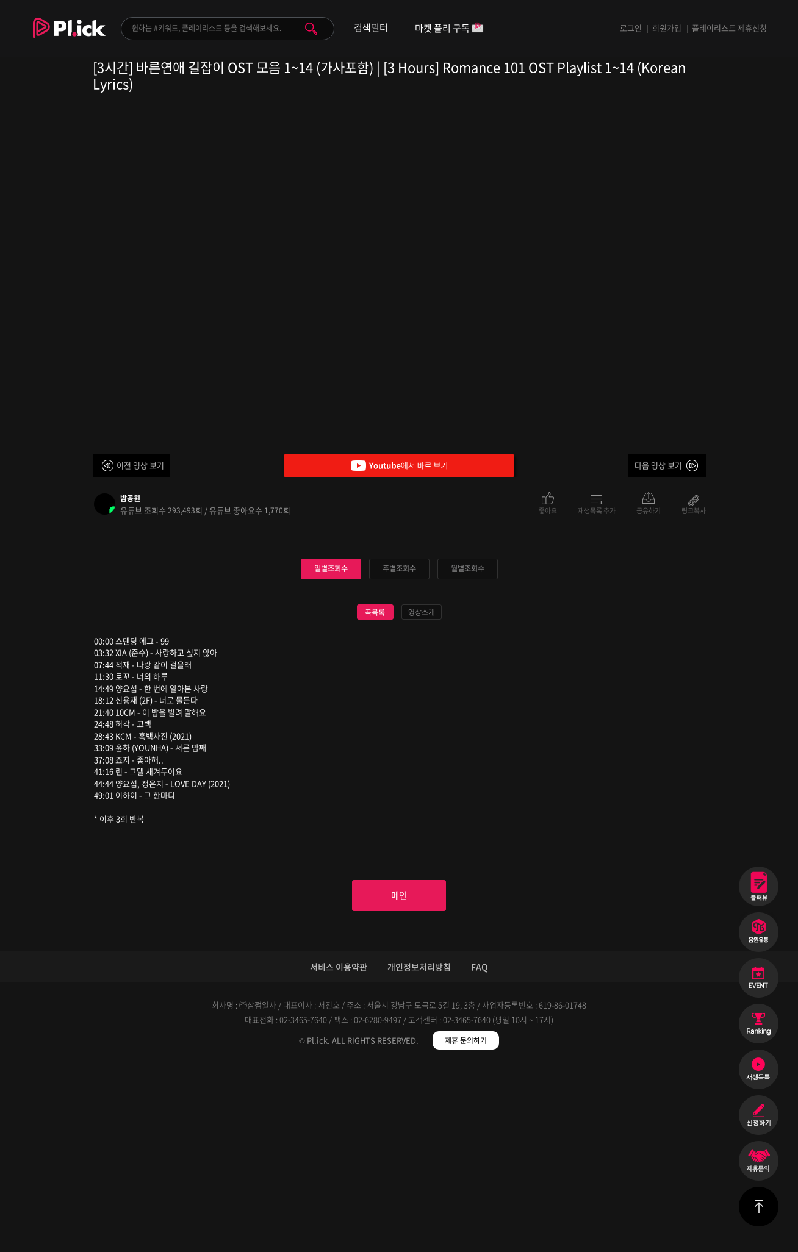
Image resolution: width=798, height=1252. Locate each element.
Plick (69, 37)
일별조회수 (330, 751)
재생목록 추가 (597, 510)
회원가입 (666, 28)
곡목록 (375, 795)
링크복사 (693, 510)
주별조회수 (399, 751)
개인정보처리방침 (419, 1154)
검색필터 (371, 27)
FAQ (479, 1154)
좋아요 (548, 510)
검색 (311, 28)
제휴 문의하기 (466, 1227)
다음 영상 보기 (658, 465)
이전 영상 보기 (140, 465)
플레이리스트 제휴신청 (729, 28)
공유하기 (648, 510)
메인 (399, 1080)
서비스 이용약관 (338, 1154)
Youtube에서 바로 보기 (399, 465)
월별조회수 (467, 751)
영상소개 (421, 795)
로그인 (631, 28)
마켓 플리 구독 (449, 29)
